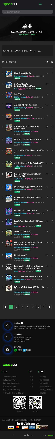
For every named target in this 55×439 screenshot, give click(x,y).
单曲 (40, 32)
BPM (31, 51)
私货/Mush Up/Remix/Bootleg (11, 389)
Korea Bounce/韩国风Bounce (11, 383)
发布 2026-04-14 (19, 237)
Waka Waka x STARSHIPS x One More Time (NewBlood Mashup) (26, 127)
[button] (21, 435)
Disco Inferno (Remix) (20, 255)
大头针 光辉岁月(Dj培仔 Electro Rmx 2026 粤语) (29, 151)
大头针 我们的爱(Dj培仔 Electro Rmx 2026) (28, 186)
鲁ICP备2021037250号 (35, 420)
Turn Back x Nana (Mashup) (22, 231)
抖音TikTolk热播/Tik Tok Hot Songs (13, 393)
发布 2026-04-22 (38, 97)
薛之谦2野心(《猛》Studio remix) (25, 105)
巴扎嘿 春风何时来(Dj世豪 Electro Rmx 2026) (29, 163)
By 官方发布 (30, 76)
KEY (35, 51)
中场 (31, 380)
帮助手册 (43, 393)
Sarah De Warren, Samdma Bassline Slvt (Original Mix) (28, 222)
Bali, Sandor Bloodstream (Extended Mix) (26, 210)
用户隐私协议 (44, 383)
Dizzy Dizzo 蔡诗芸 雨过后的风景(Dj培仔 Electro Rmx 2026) (27, 175)
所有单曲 (6, 51)
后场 (31, 386)
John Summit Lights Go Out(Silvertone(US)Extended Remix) (24, 85)
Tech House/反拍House (9, 376)
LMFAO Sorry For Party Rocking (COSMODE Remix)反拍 (29, 288)
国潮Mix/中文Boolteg (9, 386)
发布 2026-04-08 (19, 295)
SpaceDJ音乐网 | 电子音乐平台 (23, 32)
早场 (31, 376)
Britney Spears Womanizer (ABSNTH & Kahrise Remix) (27, 198)
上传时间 (25, 51)
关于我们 (43, 376)
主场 (31, 383)
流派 (39, 51)
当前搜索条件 (24, 35)
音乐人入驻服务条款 (46, 389)
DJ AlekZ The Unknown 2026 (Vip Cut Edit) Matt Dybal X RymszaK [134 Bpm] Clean (28, 243)
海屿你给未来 (19, 94)
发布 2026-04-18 (39, 202)
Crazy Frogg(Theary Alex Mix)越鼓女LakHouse (28, 276)
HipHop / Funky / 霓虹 (9, 380)
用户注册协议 (44, 380)
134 (47, 73)
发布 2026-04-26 (39, 76)
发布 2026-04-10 (37, 279)
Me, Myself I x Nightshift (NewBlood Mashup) (27, 139)
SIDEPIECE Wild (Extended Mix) (23, 115)
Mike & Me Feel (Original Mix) (22, 73)
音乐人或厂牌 (15, 51)
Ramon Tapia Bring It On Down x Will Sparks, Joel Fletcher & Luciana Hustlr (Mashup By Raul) (28, 267)
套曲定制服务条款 (46, 386)
